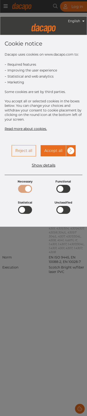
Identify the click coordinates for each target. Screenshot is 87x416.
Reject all (23, 150)
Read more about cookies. (26, 129)
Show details (43, 165)
